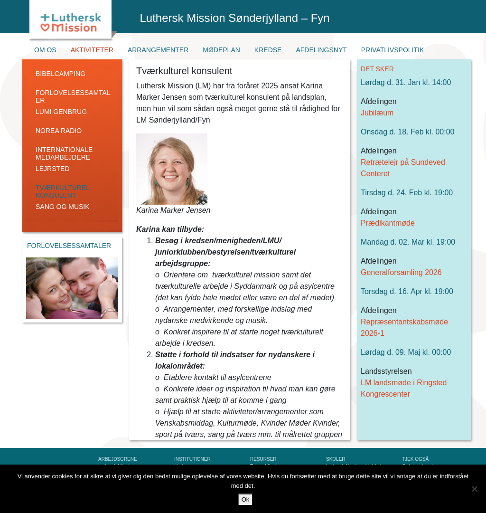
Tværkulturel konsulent (63, 191)
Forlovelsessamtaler (73, 96)
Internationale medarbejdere (64, 153)
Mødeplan (221, 50)
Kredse (268, 50)
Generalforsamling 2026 (401, 272)
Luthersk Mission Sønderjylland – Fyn (235, 17)
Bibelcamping (60, 73)
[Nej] (474, 489)
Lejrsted (53, 168)
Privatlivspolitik (392, 50)
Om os (45, 50)
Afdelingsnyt (321, 50)
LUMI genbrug (61, 111)
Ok (246, 499)
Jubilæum (377, 113)
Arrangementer (158, 50)
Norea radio (59, 130)
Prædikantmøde (388, 223)
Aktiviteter (92, 50)
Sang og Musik (63, 206)
